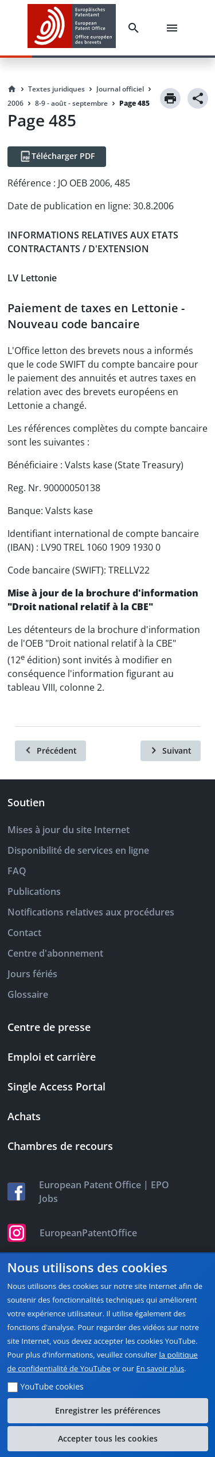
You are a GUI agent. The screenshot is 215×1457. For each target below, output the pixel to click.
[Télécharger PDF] (56, 156)
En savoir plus (160, 1368)
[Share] (197, 98)
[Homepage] (12, 89)
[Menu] (174, 28)
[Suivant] (170, 751)
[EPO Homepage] (72, 27)
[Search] (136, 28)
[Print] (170, 98)
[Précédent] (50, 751)
